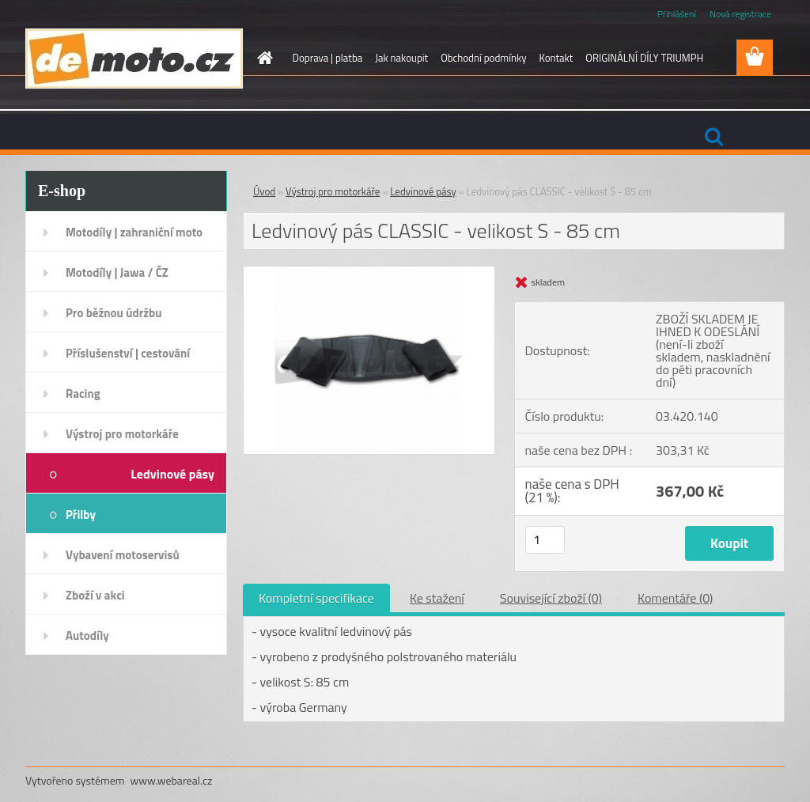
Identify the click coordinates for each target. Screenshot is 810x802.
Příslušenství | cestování (128, 353)
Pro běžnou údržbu (114, 313)
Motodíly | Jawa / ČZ (117, 272)
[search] (713, 137)
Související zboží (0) (551, 597)
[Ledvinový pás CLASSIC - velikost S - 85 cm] (369, 272)
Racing (83, 393)
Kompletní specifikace (316, 597)
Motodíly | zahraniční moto (134, 232)
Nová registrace (740, 13)
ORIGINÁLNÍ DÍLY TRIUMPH (644, 58)
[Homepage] (262, 58)
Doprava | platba (328, 58)
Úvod (264, 191)
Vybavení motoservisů (123, 555)
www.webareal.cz (172, 780)
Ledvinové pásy (172, 473)
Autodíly (87, 635)
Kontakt (556, 58)
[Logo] (134, 58)
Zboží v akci (95, 595)
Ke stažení (437, 597)
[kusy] (545, 540)
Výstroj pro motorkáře (122, 434)
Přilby (81, 514)
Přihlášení (676, 13)
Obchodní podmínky (483, 58)
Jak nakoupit (401, 58)
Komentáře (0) (675, 597)
